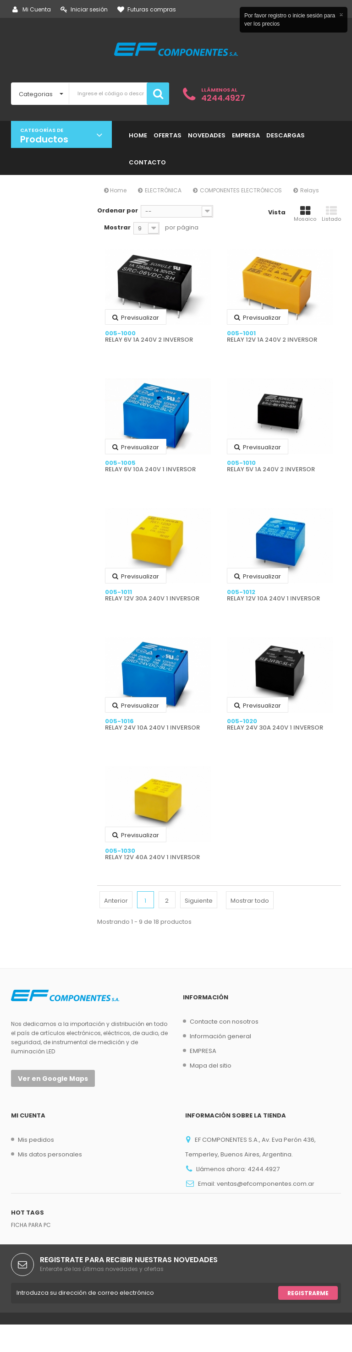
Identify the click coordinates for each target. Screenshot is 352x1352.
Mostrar (117, 227)
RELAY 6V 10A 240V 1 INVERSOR (150, 469)
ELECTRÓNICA (163, 190)
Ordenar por (117, 210)
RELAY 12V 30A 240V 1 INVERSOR (152, 598)
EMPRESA (203, 1051)
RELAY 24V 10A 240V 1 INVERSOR (152, 728)
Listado (331, 214)
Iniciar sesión (84, 9)
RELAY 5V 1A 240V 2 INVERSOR (271, 469)
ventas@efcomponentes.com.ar (265, 1183)
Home (115, 190)
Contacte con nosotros (224, 1021)
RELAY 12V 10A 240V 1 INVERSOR (273, 598)
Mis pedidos (36, 1139)
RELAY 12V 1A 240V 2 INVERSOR (272, 340)
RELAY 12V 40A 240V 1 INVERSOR (152, 857)
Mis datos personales (50, 1154)
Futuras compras (146, 9)
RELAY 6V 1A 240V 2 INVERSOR (149, 340)
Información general (220, 1036)
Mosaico (305, 214)
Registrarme (308, 1321)
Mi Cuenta (31, 9)
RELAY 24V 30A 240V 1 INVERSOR (275, 728)
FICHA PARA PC (31, 1252)
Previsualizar (135, 317)
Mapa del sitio (210, 1065)
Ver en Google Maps (53, 1078)
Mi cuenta (28, 1115)
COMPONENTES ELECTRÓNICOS (241, 190)
